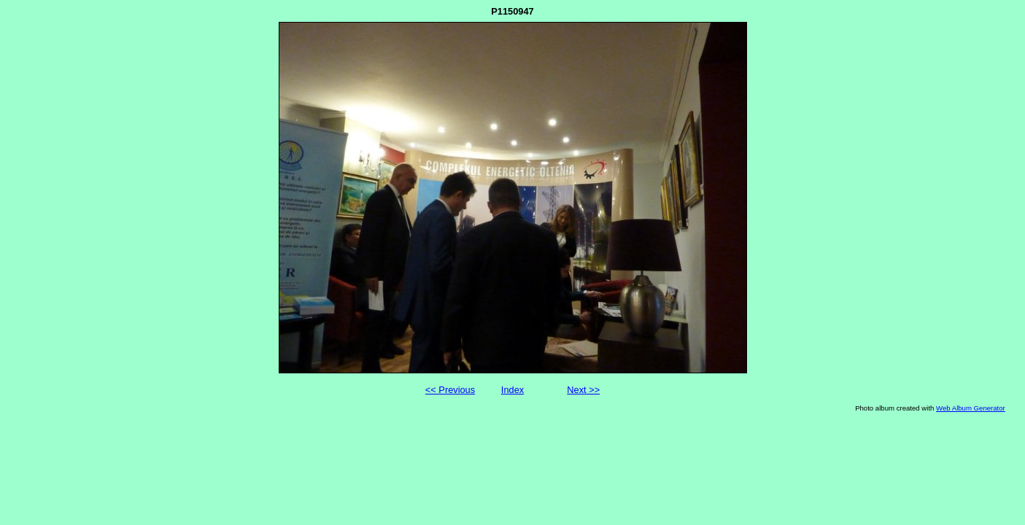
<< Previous (450, 389)
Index (512, 389)
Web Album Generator (970, 408)
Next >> (583, 389)
